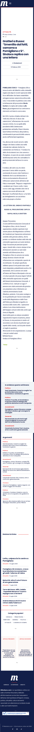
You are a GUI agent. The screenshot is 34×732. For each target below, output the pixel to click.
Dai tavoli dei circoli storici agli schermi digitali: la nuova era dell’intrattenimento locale (16, 420)
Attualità (7, 32)
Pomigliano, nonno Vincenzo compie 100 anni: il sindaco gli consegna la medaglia (18, 411)
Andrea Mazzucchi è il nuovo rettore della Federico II (14, 602)
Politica (8, 388)
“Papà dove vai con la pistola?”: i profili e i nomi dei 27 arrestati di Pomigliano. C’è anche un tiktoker (8, 653)
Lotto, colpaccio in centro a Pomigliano (15, 559)
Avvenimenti (9, 407)
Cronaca (5, 482)
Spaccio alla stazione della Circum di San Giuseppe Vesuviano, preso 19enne (16, 502)
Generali (8, 416)
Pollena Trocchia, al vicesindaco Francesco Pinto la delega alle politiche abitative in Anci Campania (18, 401)
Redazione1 (18, 63)
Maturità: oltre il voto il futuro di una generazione (15, 581)
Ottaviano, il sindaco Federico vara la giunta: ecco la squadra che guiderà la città (16, 493)
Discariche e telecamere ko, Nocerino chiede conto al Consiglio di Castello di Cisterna (25, 652)
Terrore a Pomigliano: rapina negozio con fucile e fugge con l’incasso (16, 485)
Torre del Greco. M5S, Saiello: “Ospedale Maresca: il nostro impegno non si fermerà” (14, 591)
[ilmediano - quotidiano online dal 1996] (4, 3)
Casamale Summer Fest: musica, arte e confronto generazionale (17, 429)
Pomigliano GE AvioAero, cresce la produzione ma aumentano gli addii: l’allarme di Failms (15, 571)
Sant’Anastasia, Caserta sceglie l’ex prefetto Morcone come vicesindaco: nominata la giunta (18, 392)
